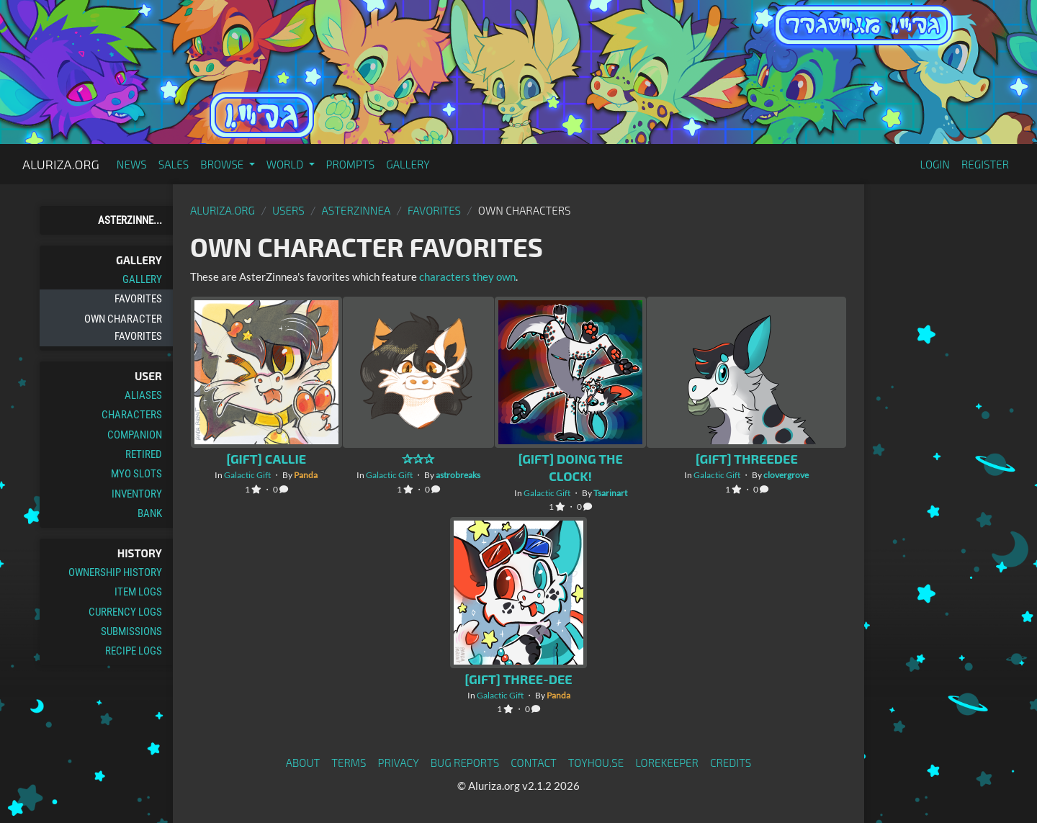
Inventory (137, 493)
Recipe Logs (133, 650)
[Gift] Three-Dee (518, 679)
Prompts (350, 164)
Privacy (398, 762)
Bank (150, 513)
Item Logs (138, 591)
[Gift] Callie (266, 459)
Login (935, 164)
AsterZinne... (130, 220)
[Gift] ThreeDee (747, 459)
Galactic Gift (247, 474)
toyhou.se (596, 762)
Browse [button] (223, 164)
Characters (132, 414)
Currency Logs (125, 612)
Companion (134, 434)
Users (288, 210)
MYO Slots (136, 473)
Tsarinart (610, 492)
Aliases (143, 395)
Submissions (131, 631)
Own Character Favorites (123, 327)
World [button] (286, 164)
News (132, 164)
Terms (348, 762)
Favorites (138, 298)
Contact (534, 762)
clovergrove (786, 474)
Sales (173, 164)
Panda (306, 474)
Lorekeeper (667, 762)
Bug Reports (465, 762)
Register (985, 164)
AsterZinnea (356, 210)
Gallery (408, 164)
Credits (731, 762)
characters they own (467, 276)
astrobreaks (458, 474)
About (303, 762)
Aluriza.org (60, 164)
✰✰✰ (418, 459)
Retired (143, 454)
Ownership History (115, 572)
